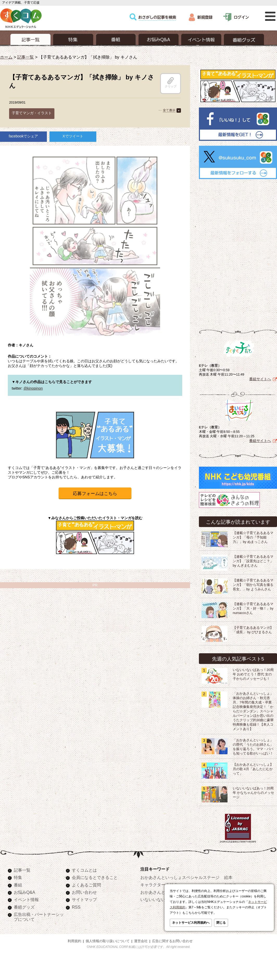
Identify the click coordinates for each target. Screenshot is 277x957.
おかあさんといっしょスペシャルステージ (179, 877)
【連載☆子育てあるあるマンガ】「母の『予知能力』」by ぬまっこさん (253, 537)
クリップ (170, 82)
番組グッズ (24, 907)
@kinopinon (33, 388)
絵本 (228, 877)
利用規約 (74, 941)
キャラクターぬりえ (159, 884)
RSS (76, 907)
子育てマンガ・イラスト (32, 113)
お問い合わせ (84, 892)
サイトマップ (84, 899)
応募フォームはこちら (95, 493)
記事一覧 (25, 57)
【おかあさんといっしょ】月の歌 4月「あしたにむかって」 (253, 769)
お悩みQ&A (24, 892)
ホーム (6, 57)
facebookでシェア (23, 136)
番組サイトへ (260, 379)
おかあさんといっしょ (161, 892)
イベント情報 (26, 899)
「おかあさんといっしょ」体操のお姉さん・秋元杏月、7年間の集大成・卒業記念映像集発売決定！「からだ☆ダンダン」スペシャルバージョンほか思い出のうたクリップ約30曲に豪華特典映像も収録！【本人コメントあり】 (253, 711)
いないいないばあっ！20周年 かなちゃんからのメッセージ (253, 793)
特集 (18, 877)
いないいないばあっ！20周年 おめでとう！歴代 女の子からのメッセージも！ (253, 674)
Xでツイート (72, 136)
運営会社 (141, 941)
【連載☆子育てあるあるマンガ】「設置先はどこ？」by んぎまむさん (253, 561)
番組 (18, 885)
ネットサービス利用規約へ (191, 922)
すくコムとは (84, 870)
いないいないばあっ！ (161, 899)
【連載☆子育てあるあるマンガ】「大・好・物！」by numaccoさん (253, 608)
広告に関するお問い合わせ (172, 941)
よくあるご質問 (86, 885)
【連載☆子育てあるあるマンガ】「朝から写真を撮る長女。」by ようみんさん (253, 585)
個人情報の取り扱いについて (108, 941)
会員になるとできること (95, 877)
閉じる (221, 922)
